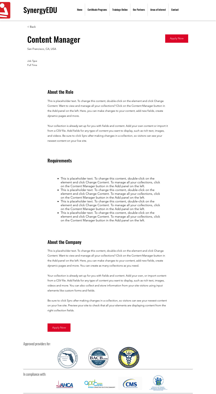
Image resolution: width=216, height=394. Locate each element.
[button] (176, 38)
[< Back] (39, 27)
